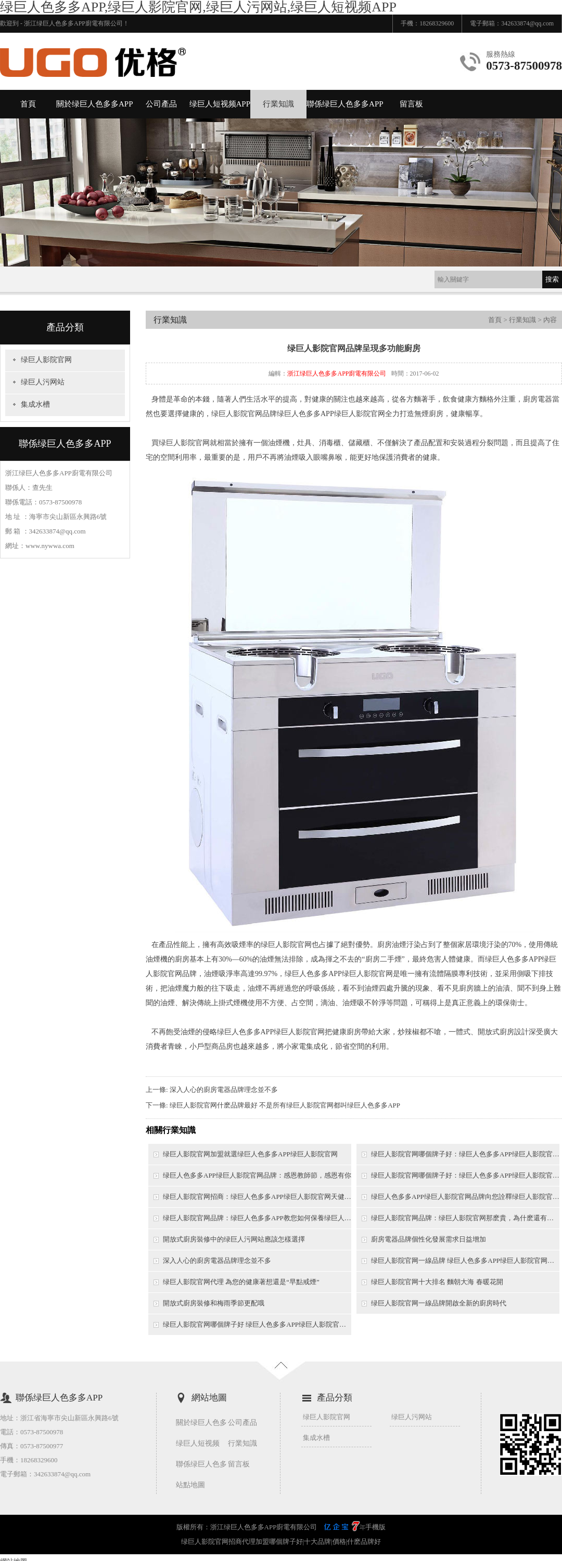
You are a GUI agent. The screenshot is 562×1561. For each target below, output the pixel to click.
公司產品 (161, 104)
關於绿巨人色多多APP (94, 104)
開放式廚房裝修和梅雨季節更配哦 (213, 1303)
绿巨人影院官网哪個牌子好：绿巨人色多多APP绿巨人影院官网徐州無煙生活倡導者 (465, 1175)
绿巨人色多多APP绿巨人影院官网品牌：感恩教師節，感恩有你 (257, 1175)
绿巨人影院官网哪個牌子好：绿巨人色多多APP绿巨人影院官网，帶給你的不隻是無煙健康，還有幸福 (465, 1154)
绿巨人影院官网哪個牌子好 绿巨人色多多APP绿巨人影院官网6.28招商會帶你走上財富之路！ (257, 1324)
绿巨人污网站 (43, 382)
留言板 (411, 104)
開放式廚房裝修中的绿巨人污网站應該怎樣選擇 (234, 1239)
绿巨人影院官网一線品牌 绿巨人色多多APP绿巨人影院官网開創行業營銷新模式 (465, 1260)
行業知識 (278, 104)
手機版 (375, 1527)
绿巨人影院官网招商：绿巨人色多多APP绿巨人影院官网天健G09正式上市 (257, 1196)
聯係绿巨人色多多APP (345, 104)
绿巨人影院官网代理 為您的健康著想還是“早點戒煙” (241, 1282)
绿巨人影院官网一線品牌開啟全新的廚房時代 (438, 1303)
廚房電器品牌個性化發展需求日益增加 (428, 1239)
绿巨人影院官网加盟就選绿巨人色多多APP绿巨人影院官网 (250, 1154)
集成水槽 (35, 404)
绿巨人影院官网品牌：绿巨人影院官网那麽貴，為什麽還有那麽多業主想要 (465, 1218)
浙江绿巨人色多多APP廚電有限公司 (336, 373)
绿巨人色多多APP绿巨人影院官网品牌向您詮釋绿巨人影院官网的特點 (465, 1196)
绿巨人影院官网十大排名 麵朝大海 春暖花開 (437, 1282)
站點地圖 (190, 1485)
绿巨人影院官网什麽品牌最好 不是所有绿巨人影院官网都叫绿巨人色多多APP (285, 1105)
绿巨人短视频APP (220, 104)
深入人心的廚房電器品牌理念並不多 (224, 1089)
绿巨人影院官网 (46, 360)
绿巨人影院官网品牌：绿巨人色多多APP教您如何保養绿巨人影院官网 (257, 1218)
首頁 (28, 104)
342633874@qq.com (527, 23)
